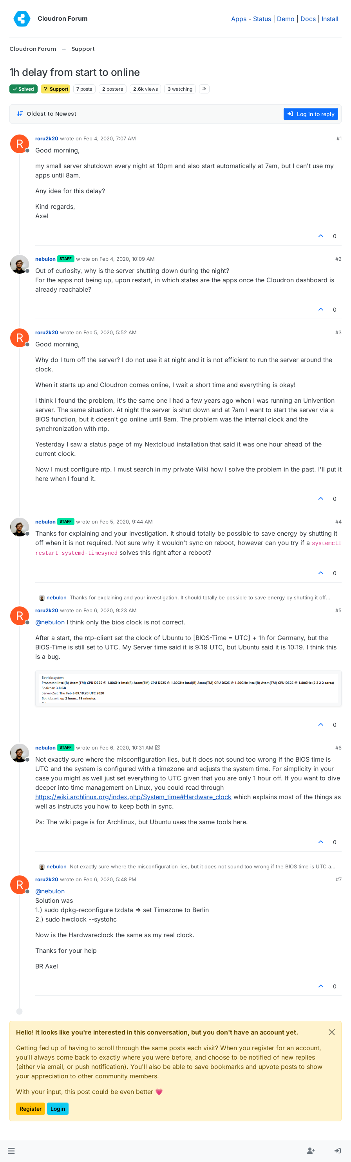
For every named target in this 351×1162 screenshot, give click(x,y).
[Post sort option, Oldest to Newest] (46, 114)
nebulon (45, 259)
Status (262, 19)
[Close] (331, 1032)
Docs (308, 19)
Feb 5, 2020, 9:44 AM (126, 521)
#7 (339, 879)
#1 (339, 138)
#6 (338, 747)
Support (55, 89)
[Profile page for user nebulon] (19, 264)
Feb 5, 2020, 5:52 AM (110, 332)
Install (330, 19)
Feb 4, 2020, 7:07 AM (109, 138)
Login (58, 1108)
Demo (286, 19)
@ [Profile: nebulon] (50, 622)
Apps (238, 19)
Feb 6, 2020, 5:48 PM (109, 879)
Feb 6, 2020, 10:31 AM (127, 747)
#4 (338, 521)
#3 (338, 332)
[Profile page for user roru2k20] (19, 143)
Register (31, 1108)
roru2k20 (46, 138)
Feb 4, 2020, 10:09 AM (127, 259)
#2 (338, 259)
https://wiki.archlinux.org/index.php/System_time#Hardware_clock (133, 797)
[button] (11, 1151)
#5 (338, 610)
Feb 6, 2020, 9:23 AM (110, 610)
